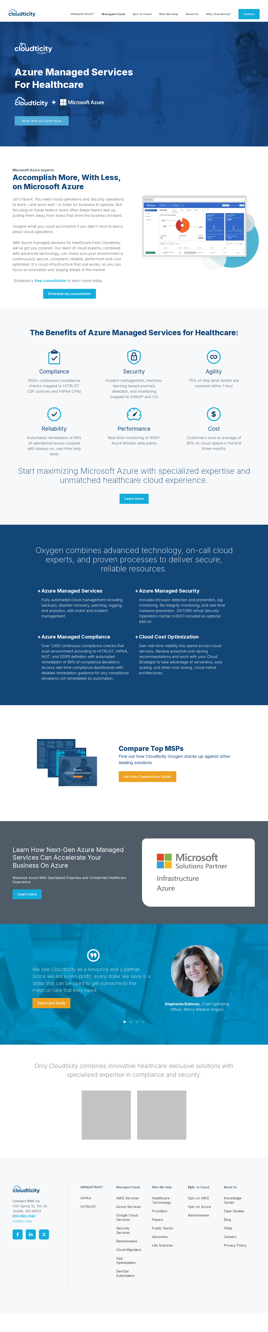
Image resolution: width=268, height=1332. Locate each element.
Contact (249, 14)
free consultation (50, 280)
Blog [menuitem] (227, 1220)
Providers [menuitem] (159, 1211)
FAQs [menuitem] (228, 1228)
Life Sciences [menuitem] (162, 1245)
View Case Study (51, 1003)
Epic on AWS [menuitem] (198, 1198)
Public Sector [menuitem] (163, 1228)
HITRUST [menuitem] (88, 1207)
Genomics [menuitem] (160, 1237)
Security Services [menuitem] (123, 1230)
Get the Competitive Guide (147, 777)
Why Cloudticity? (218, 14)
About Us (192, 14)
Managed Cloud (113, 14)
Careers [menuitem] (230, 1237)
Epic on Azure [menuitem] (199, 1207)
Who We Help (168, 14)
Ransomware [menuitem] (126, 1241)
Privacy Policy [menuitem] (235, 1245)
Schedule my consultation (69, 294)
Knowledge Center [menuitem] (232, 1200)
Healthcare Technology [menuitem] (161, 1200)
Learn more (134, 498)
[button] (125, 1022)
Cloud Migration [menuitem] (128, 1250)
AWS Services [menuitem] (127, 1198)
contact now (22, 1221)
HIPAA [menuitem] (85, 1198)
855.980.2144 (24, 1216)
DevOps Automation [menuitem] (125, 1273)
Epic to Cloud (142, 14)
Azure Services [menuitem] (128, 1207)
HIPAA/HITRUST (82, 14)
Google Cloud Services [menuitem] (127, 1217)
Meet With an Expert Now (41, 121)
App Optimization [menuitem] (126, 1260)
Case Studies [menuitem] (234, 1211)
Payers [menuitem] (157, 1220)
